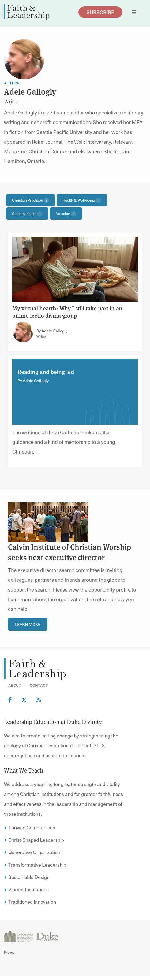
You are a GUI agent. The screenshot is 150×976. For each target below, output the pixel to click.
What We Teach (23, 770)
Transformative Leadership (37, 864)
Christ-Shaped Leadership (36, 839)
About (14, 685)
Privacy (9, 952)
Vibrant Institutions (28, 889)
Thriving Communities (31, 827)
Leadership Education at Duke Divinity (53, 722)
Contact (39, 685)
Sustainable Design (29, 877)
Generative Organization (34, 852)
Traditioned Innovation (32, 901)
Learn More (27, 624)
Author (12, 83)
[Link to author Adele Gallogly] (23, 332)
